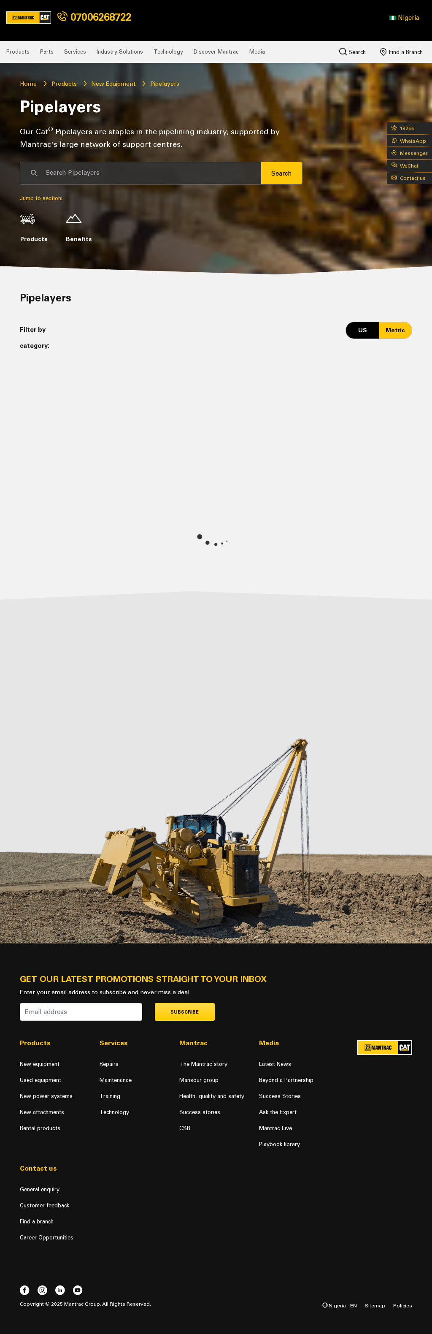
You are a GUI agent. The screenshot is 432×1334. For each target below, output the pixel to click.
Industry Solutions (120, 52)
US (362, 330)
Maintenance (116, 1080)
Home (28, 83)
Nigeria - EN (339, 1305)
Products (18, 52)
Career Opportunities (46, 1237)
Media (257, 52)
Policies (402, 1305)
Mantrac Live (275, 1128)
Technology (168, 52)
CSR (184, 1128)
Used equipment (40, 1080)
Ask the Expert (278, 1112)
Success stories (199, 1112)
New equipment (39, 1064)
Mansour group (199, 1080)
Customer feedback (44, 1205)
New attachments (42, 1112)
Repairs (109, 1064)
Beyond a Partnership (286, 1080)
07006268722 (94, 17)
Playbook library (279, 1144)
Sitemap (375, 1305)
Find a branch (37, 1221)
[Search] (140, 173)
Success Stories (280, 1096)
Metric (395, 330)
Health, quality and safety (211, 1096)
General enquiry (39, 1189)
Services (75, 52)
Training (110, 1096)
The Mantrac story (203, 1064)
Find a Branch (401, 52)
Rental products (40, 1128)
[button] (404, 17)
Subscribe (184, 1012)
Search (352, 51)
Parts (47, 52)
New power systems (46, 1096)
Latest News (275, 1064)
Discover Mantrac (216, 52)
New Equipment (113, 83)
